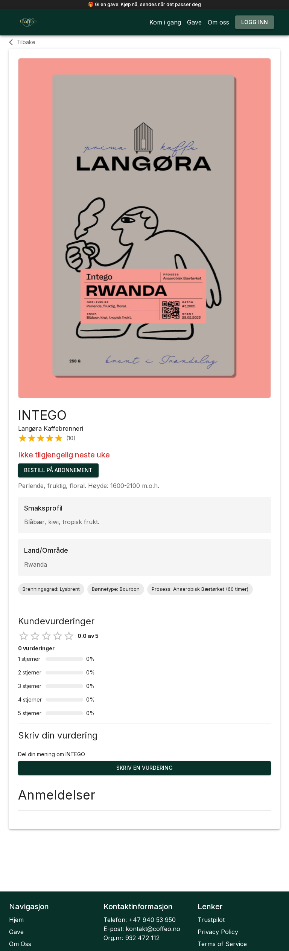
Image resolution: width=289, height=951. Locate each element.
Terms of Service (222, 944)
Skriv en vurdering (144, 768)
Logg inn (254, 22)
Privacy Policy (218, 932)
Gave (16, 932)
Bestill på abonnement (58, 470)
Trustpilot (211, 919)
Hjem (16, 919)
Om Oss (20, 944)
